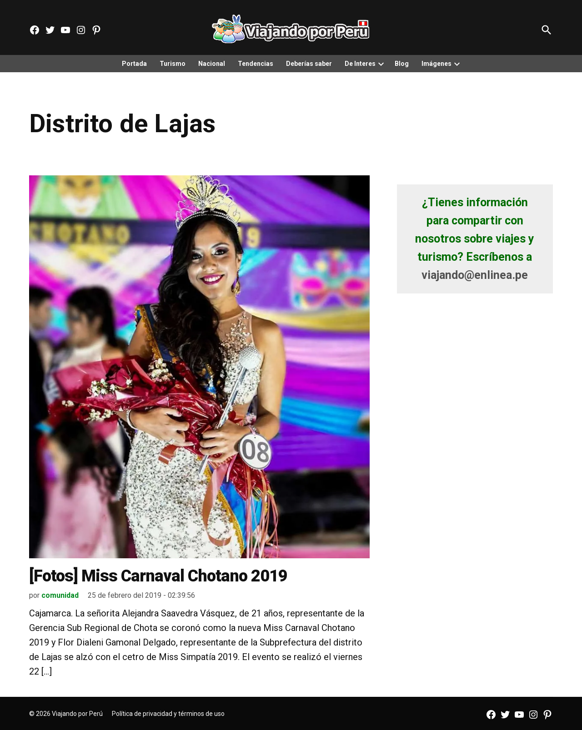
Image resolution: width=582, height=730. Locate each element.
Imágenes (436, 63)
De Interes (360, 63)
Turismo (173, 63)
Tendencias (255, 63)
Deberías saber (309, 63)
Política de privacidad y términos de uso (168, 713)
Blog (402, 63)
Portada (134, 63)
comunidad (60, 595)
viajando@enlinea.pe (474, 275)
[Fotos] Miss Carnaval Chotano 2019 (158, 576)
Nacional (211, 63)
